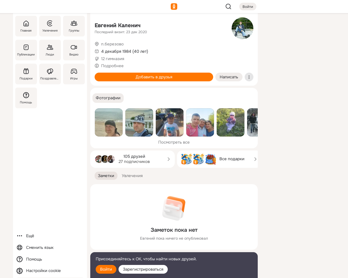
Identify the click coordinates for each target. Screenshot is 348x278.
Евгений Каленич (118, 25)
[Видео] (74, 50)
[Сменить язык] (50, 248)
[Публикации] (26, 50)
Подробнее (112, 66)
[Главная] (26, 26)
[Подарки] (26, 74)
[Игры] (74, 74)
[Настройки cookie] (50, 271)
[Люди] (50, 50)
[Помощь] (26, 98)
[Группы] (74, 26)
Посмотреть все (174, 142)
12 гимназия (112, 58)
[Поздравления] (50, 74)
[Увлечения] (50, 26)
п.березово (112, 44)
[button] (108, 98)
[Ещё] (50, 236)
